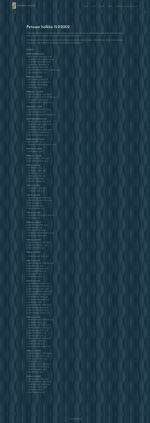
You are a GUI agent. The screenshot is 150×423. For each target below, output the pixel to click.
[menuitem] (125, 6)
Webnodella (77, 418)
